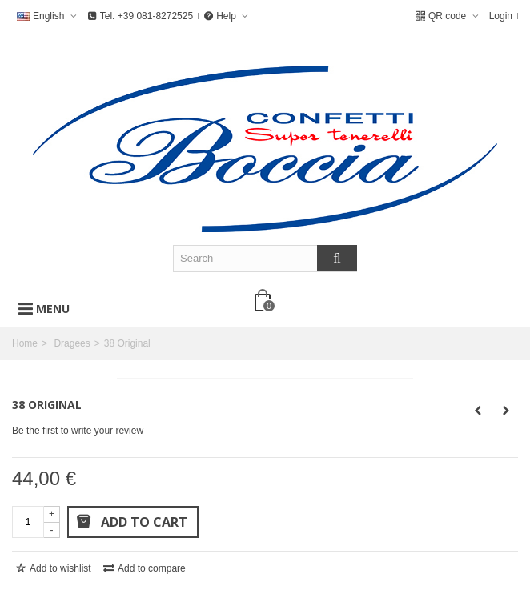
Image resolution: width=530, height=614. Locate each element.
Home (25, 343)
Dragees (72, 343)
